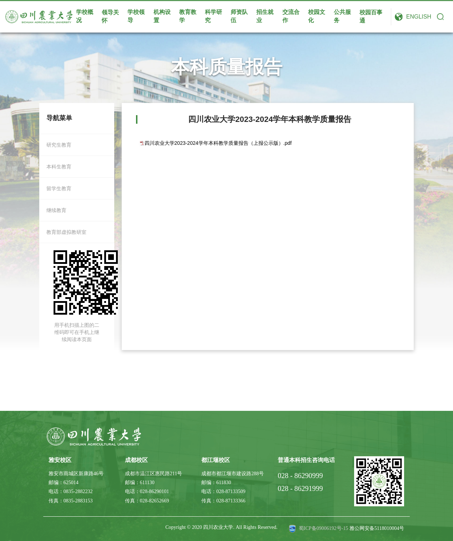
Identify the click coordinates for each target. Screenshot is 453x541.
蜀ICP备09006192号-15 (323, 528)
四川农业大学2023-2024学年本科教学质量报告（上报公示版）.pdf (218, 143)
